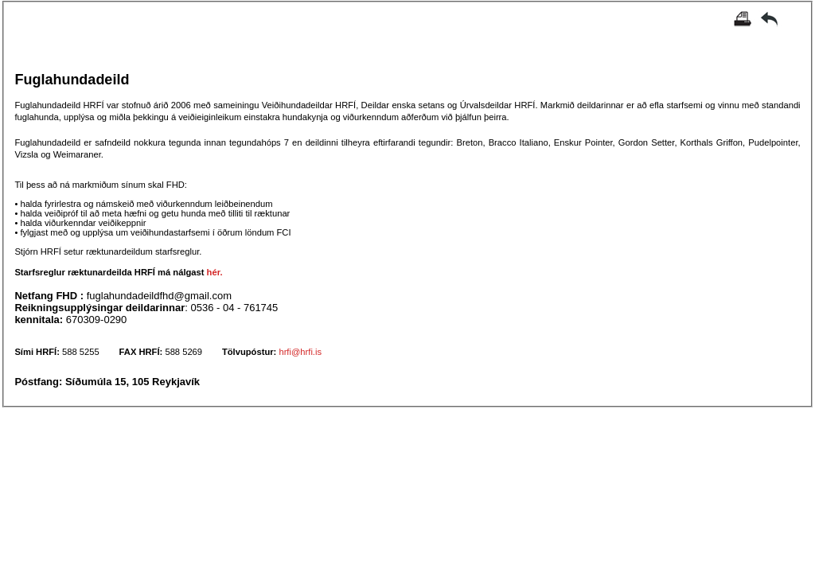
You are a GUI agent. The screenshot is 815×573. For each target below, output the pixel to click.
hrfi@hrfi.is (300, 352)
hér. (215, 272)
